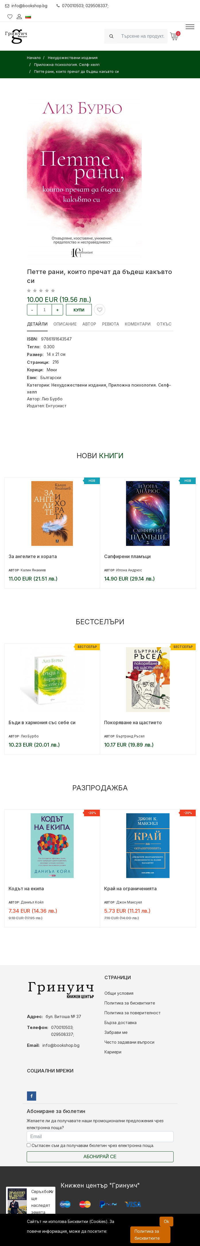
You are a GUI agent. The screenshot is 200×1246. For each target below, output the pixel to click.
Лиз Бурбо (52, 398)
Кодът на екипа (26, 888)
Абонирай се (100, 1156)
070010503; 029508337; (84, 5)
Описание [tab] (65, 324)
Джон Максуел (129, 902)
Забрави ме (115, 1032)
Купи (78, 310)
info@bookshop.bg (26, 5)
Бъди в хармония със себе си (42, 722)
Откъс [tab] (165, 324)
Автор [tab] (90, 324)
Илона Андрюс (129, 570)
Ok (166, 1221)
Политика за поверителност (132, 1012)
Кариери (112, 1051)
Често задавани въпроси (129, 1042)
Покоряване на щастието (133, 722)
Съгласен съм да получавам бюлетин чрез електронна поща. (90, 1145)
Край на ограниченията (130, 888)
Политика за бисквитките (129, 1002)
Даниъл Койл (32, 902)
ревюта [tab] (111, 324)
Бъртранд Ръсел (130, 736)
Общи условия (118, 993)
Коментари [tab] (139, 324)
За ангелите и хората (33, 556)
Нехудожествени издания (78, 385)
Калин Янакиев (33, 570)
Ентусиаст (56, 405)
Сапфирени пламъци (127, 556)
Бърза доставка (120, 1022)
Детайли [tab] (37, 324)
